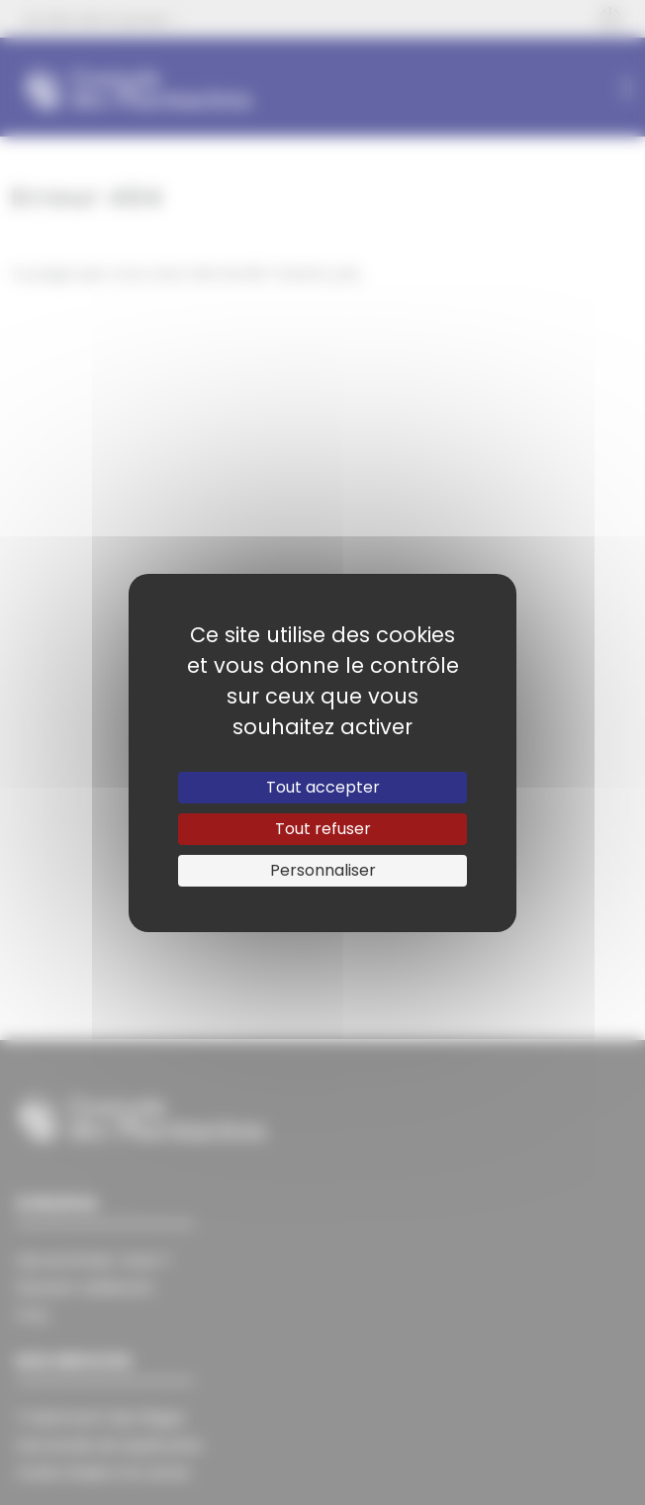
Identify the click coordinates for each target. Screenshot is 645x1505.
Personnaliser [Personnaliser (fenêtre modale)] (323, 870)
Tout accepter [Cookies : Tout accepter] (323, 787)
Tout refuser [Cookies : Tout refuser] (323, 828)
